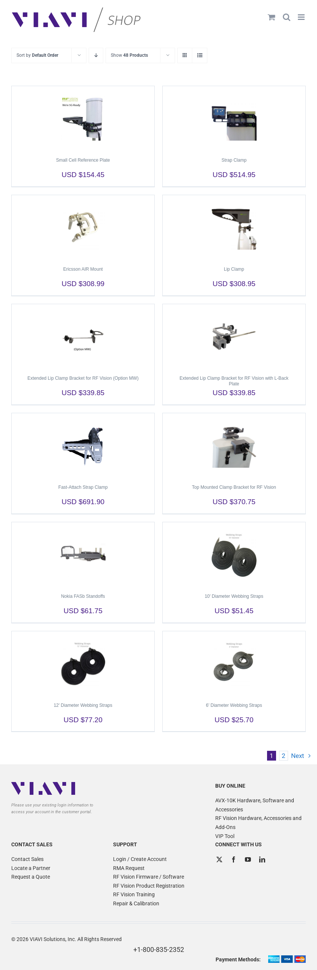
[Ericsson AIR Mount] (83, 227)
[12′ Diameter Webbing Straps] (83, 663)
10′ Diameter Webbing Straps (234, 596)
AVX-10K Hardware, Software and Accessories (254, 804)
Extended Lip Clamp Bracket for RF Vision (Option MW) (83, 378)
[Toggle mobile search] (286, 17)
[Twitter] (219, 859)
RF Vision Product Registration (148, 886)
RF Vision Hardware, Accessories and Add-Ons (258, 822)
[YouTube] (248, 859)
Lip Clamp (234, 269)
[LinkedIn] (262, 859)
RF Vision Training (134, 894)
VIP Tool (224, 836)
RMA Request (129, 868)
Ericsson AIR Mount (83, 269)
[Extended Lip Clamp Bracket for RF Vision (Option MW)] (83, 336)
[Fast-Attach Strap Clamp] (83, 445)
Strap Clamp (234, 160)
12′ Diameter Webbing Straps (83, 705)
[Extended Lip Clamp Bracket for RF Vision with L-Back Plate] (234, 336)
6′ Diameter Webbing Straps (234, 705)
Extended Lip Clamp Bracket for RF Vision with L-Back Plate (234, 381)
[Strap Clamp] (234, 118)
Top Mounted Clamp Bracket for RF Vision (234, 487)
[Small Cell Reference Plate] (83, 118)
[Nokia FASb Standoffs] (83, 554)
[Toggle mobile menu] (302, 17)
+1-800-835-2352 (158, 949)
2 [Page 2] (283, 755)
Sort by (37, 55)
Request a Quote (30, 877)
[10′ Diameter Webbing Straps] (234, 554)
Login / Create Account (140, 859)
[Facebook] (233, 859)
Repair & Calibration (136, 903)
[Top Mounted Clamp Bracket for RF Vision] (234, 445)
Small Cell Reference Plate (83, 160)
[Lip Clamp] (234, 227)
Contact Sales (27, 859)
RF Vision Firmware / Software (148, 877)
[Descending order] (96, 55)
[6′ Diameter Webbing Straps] (234, 663)
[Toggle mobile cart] (271, 17)
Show (129, 55)
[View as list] (199, 55)
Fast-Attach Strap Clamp (82, 487)
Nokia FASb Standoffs (83, 596)
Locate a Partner (30, 868)
